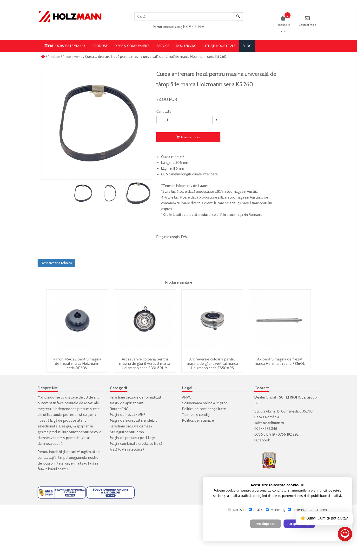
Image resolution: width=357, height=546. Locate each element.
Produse (100, 46)
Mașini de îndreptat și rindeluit (133, 420)
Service (163, 46)
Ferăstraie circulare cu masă (131, 426)
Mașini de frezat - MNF (127, 415)
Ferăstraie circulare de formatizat (135, 397)
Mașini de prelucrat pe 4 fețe (132, 438)
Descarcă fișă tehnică (56, 263)
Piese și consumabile (132, 46)
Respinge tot (265, 524)
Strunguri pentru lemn (127, 432)
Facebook (262, 440)
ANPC (186, 397)
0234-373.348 (265, 428)
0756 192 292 (288, 434)
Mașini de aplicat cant (127, 403)
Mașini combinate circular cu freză (136, 443)
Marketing (275, 509)
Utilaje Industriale (220, 46)
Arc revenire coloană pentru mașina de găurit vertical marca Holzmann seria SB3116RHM (144, 363)
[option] (96, 124)
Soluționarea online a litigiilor (204, 403)
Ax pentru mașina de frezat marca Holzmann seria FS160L (280, 361)
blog (247, 46)
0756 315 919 (264, 434)
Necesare (237, 509)
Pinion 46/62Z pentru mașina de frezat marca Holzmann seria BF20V (77, 363)
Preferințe (297, 509)
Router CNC (186, 46)
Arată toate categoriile (127, 449)
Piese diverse (72, 56)
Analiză (256, 509)
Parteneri (318, 509)
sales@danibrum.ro (269, 423)
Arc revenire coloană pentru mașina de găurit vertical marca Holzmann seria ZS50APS (212, 363)
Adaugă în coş (188, 137)
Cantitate (164, 111)
